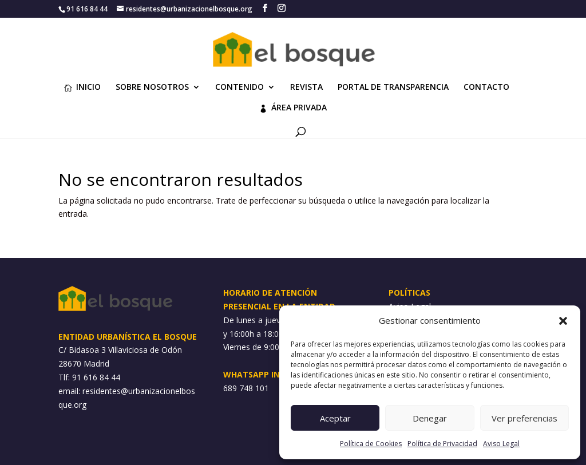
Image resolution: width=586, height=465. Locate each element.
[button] (563, 321)
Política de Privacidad (442, 443)
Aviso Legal (501, 443)
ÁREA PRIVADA (293, 108)
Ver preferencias (524, 418)
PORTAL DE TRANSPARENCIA (393, 87)
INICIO (82, 87)
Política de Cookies (371, 443)
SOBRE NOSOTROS (152, 87)
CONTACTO (486, 87)
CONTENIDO (239, 87)
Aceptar (335, 418)
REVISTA (306, 87)
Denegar (430, 418)
